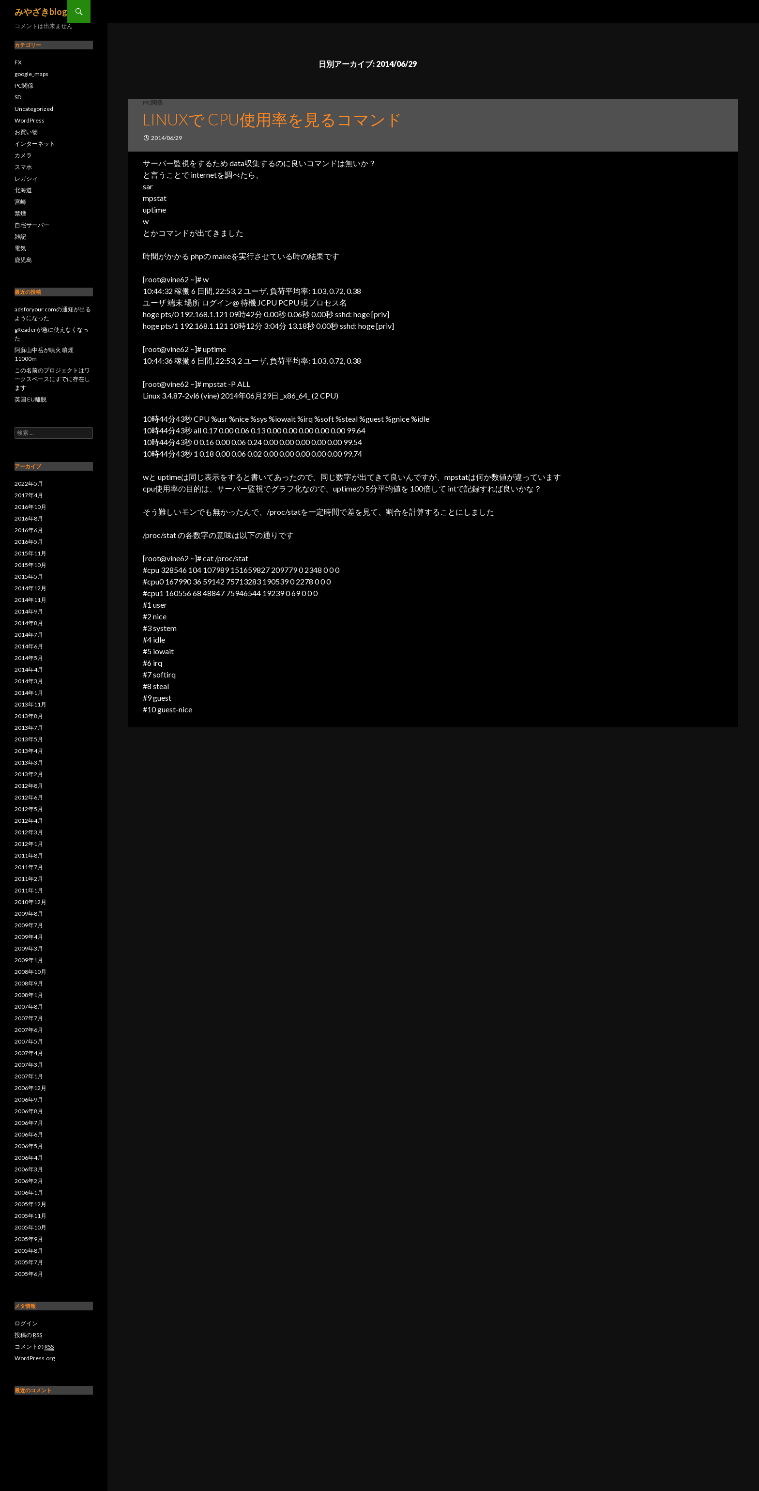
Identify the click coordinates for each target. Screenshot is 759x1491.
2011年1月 (29, 890)
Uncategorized (34, 108)
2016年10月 (30, 506)
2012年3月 (29, 832)
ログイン (26, 1323)
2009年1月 (29, 960)
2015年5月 (29, 576)
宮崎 (20, 201)
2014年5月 (29, 657)
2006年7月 (29, 1122)
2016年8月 (29, 518)
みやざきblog (41, 11)
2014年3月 (29, 681)
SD (18, 97)
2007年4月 (29, 1053)
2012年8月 (29, 785)
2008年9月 (29, 983)
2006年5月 (29, 1146)
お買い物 (26, 132)
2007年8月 (29, 1006)
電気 (20, 248)
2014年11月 (30, 599)
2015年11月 (30, 553)
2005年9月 (29, 1239)
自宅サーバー (32, 225)
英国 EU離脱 (30, 399)
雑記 (20, 236)
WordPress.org (35, 1358)
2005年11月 (30, 1215)
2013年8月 (29, 716)
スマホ (23, 166)
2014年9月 (29, 611)
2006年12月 (30, 1087)
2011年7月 (29, 867)
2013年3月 (29, 762)
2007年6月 (29, 1029)
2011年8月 (29, 855)
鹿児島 (23, 259)
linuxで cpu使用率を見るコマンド (272, 119)
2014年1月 (29, 692)
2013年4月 (29, 750)
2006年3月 (29, 1169)
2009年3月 (29, 948)
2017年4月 (29, 495)
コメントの (34, 1347)
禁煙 (20, 213)
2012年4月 (29, 820)
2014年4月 (29, 669)
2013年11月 (30, 704)
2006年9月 (29, 1099)
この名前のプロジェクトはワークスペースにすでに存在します (52, 379)
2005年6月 (29, 1273)
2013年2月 (29, 774)
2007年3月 (29, 1064)
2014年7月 (29, 634)
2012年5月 (29, 809)
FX (18, 62)
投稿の (28, 1335)
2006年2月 (29, 1180)
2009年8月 (29, 913)
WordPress (30, 120)
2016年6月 (29, 530)
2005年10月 (30, 1227)
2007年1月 (29, 1076)
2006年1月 (29, 1192)
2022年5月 (29, 483)
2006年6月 (29, 1134)
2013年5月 (29, 739)
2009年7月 (29, 925)
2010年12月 (30, 902)
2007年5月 (29, 1041)
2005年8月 (29, 1250)
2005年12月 (30, 1204)
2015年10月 (30, 565)
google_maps (31, 73)
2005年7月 (29, 1262)
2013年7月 (29, 727)
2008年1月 (29, 995)
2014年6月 (29, 646)
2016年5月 (29, 541)
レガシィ (26, 178)
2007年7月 (29, 1018)
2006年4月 (29, 1157)
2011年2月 (29, 878)
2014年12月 (30, 588)
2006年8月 (29, 1111)
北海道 (23, 190)
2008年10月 (30, 971)
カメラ (23, 155)
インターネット (35, 143)
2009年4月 (29, 936)
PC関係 (153, 102)
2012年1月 (29, 843)
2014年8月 (29, 623)
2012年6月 (29, 797)
